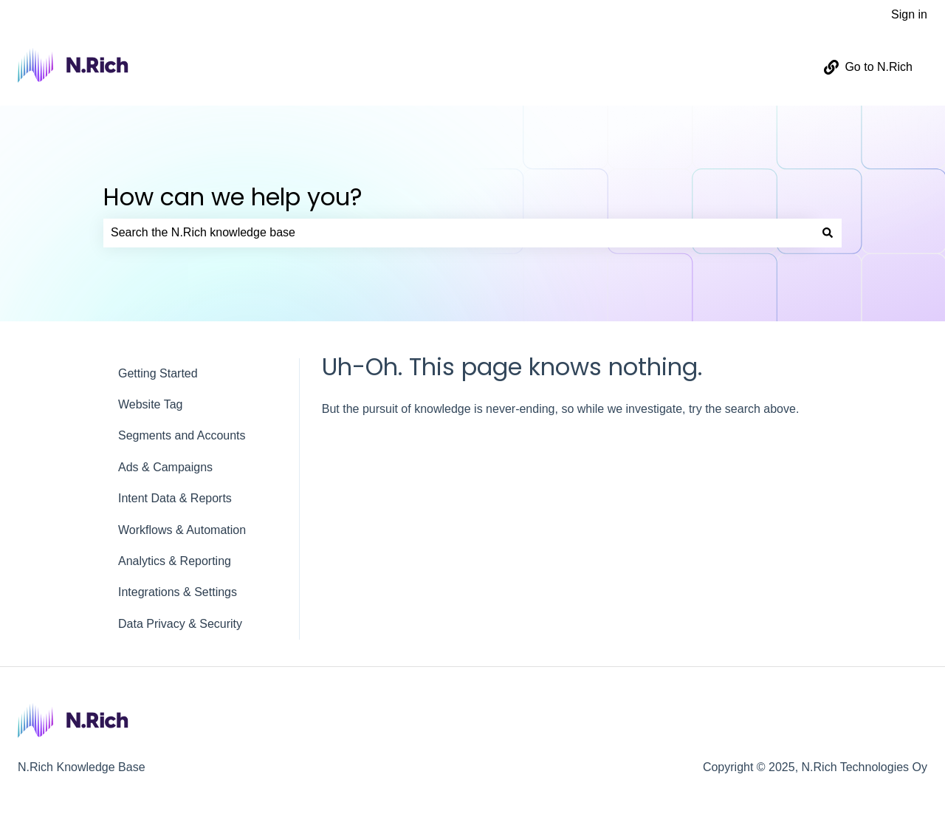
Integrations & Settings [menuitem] (177, 592)
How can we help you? (232, 196)
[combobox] (458, 233)
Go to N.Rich (868, 67)
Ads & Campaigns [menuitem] (165, 467)
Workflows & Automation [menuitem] (182, 530)
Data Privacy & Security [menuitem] (180, 623)
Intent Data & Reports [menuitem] (175, 498)
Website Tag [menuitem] (150, 404)
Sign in (909, 14)
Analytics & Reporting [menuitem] (174, 561)
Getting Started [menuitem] (158, 373)
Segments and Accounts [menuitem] (182, 435)
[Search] (828, 233)
